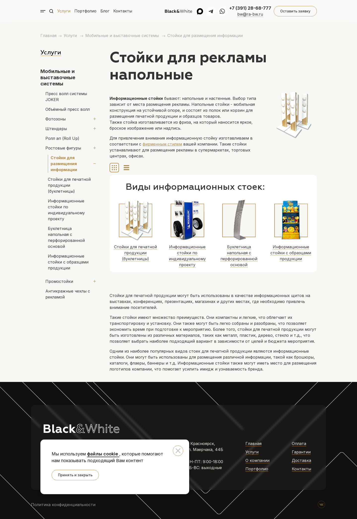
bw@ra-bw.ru (250, 14)
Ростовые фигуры (63, 148)
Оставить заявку (295, 11)
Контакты (124, 11)
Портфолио (85, 11)
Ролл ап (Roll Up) (62, 138)
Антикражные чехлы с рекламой (67, 294)
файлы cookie (103, 453)
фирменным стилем (162, 144)
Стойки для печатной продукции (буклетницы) (69, 185)
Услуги (63, 11)
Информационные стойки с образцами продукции (68, 262)
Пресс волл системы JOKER (66, 96)
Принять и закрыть (75, 475)
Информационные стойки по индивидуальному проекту (66, 209)
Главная (48, 35)
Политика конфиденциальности (63, 504)
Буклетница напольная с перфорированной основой (66, 237)
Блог (105, 11)
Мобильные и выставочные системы (122, 35)
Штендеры (56, 128)
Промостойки (59, 281)
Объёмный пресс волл (67, 109)
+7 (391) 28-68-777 (250, 8)
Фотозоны (55, 118)
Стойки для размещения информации (205, 35)
